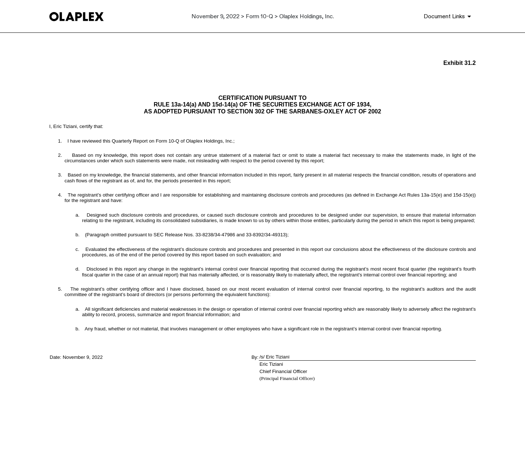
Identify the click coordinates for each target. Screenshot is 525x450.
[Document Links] (448, 16)
